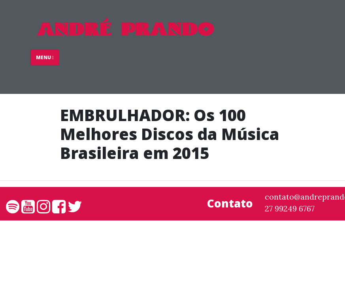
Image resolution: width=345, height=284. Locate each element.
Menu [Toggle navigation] (45, 57)
